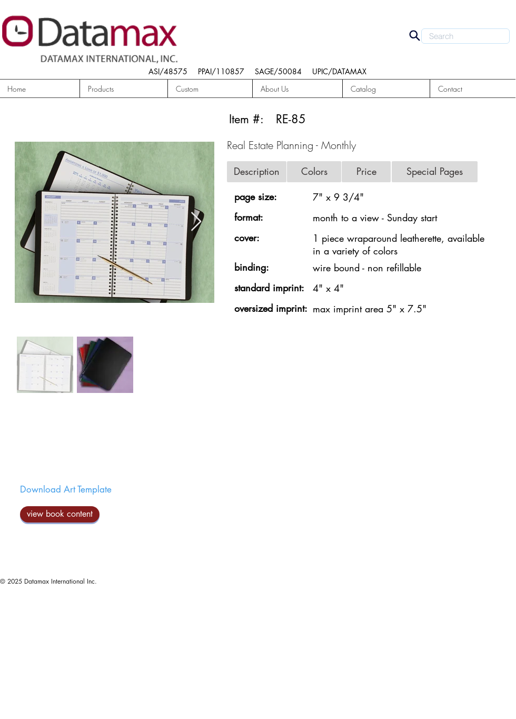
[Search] (414, 35)
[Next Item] (196, 222)
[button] (123, 89)
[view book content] (60, 514)
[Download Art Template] (66, 489)
